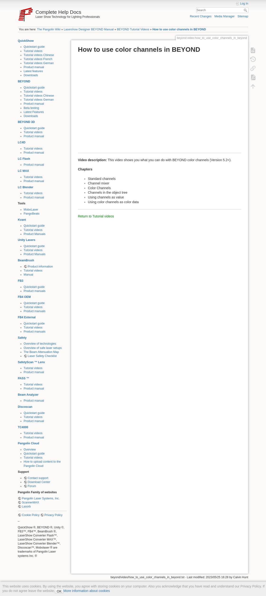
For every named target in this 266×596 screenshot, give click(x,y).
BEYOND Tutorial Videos (133, 29)
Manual (28, 274)
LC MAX (23, 171)
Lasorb (26, 506)
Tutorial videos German (39, 63)
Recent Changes (200, 16)
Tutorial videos (33, 51)
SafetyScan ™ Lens (31, 362)
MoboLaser (31, 209)
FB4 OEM (24, 297)
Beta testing (31, 108)
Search (246, 10)
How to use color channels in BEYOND (179, 29)
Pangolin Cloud (28, 443)
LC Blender (25, 187)
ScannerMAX (30, 502)
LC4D (21, 142)
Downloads (31, 75)
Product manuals (35, 291)
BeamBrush (26, 260)
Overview (30, 449)
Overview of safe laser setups (43, 348)
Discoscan (25, 406)
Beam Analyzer (28, 394)
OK (59, 591)
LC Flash (24, 158)
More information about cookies (86, 591)
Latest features (33, 71)
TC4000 (23, 427)
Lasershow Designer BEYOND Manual (89, 29)
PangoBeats (32, 213)
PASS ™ (23, 378)
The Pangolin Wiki (49, 29)
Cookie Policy (30, 515)
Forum (32, 486)
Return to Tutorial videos (96, 216)
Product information (40, 266)
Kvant (22, 219)
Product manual (34, 67)
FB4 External (27, 317)
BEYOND (24, 81)
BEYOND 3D (26, 122)
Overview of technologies (40, 343)
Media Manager (224, 16)
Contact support (38, 478)
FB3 (20, 280)
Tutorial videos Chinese (39, 55)
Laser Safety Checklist (42, 356)
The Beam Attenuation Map (41, 352)
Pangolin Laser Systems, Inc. (41, 498)
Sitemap (243, 16)
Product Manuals (35, 234)
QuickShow (26, 40)
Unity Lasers (26, 240)
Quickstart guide (34, 46)
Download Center (39, 482)
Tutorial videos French (38, 59)
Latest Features (34, 112)
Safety (22, 337)
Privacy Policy (53, 515)
